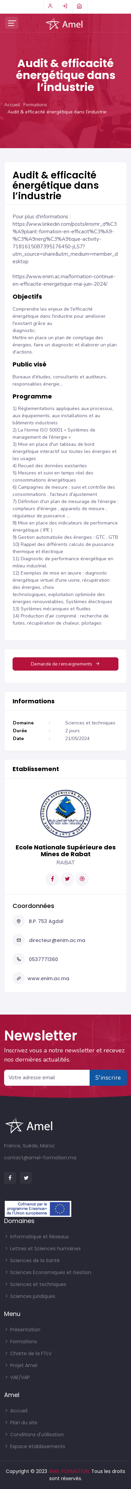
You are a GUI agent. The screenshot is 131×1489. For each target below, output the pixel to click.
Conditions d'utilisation (34, 1434)
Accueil (12, 104)
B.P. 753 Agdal (45, 921)
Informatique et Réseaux (36, 1236)
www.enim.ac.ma (48, 978)
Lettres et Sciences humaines (42, 1248)
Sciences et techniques (35, 1284)
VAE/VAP (17, 1377)
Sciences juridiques (29, 1296)
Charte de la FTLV (28, 1353)
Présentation (22, 1329)
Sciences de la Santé (32, 1260)
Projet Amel (20, 1365)
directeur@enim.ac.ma (56, 940)
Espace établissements (34, 1446)
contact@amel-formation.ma (40, 1157)
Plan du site (20, 1422)
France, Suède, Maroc (29, 1145)
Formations (35, 104)
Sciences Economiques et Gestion (47, 1272)
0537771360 (42, 959)
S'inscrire (108, 1077)
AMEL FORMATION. (69, 1471)
